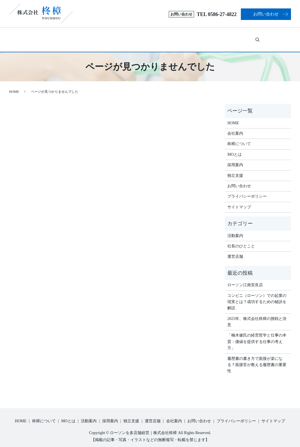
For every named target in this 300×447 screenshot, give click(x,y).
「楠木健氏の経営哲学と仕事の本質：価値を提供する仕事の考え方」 (256, 335)
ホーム (39, 37)
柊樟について (67, 37)
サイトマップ (239, 201)
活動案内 (139, 37)
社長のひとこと (241, 240)
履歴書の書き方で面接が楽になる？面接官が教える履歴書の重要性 (256, 358)
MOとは (105, 37)
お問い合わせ (266, 14)
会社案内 (249, 37)
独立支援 (194, 37)
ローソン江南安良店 (245, 279)
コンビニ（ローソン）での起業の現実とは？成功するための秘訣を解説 (256, 295)
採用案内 (165, 37)
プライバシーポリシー (247, 190)
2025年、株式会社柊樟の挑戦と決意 (256, 315)
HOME (14, 85)
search (269, 36)
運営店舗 (223, 37)
